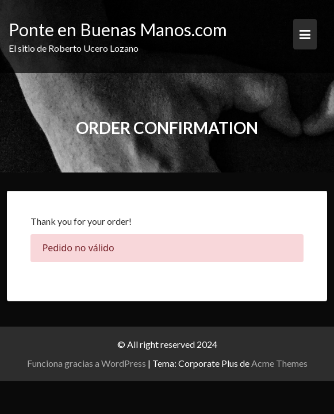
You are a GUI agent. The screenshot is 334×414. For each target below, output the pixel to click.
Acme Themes (279, 363)
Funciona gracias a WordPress (86, 363)
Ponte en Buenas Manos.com (118, 29)
